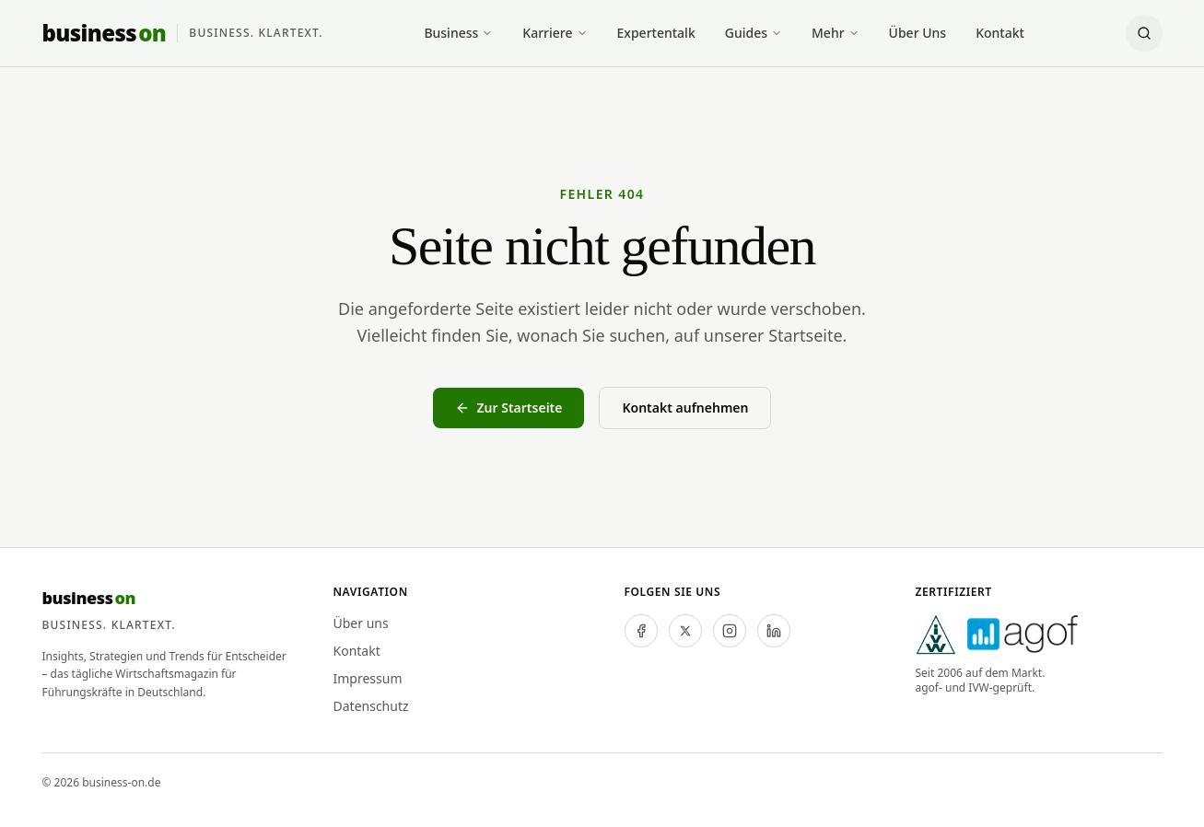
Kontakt (1000, 32)
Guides (753, 32)
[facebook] (641, 630)
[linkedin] (773, 630)
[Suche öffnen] (1144, 33)
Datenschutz (371, 706)
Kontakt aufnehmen (685, 407)
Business (458, 32)
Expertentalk (656, 32)
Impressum (368, 678)
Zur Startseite (509, 407)
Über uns (361, 623)
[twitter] (685, 630)
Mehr (835, 32)
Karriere (554, 32)
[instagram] (729, 630)
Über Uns (918, 32)
